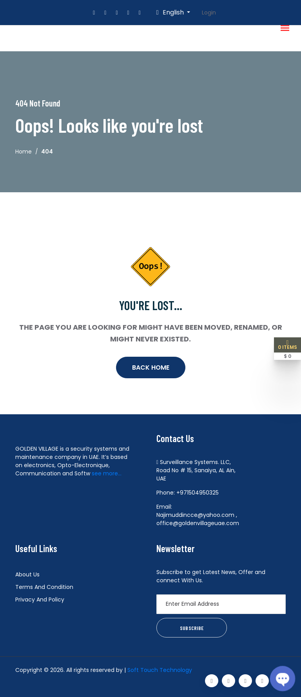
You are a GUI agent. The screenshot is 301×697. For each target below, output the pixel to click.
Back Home (150, 367)
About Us (27, 574)
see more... (106, 473)
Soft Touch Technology (159, 670)
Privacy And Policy (39, 599)
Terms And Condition (44, 587)
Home (23, 151)
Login (209, 12)
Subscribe (192, 628)
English (170, 12)
